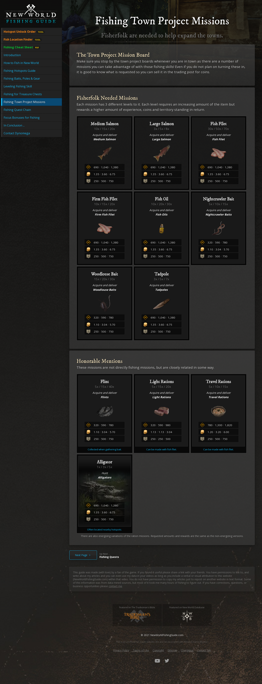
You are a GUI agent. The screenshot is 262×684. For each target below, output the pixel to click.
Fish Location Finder (23, 39)
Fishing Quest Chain (17, 110)
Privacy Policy (121, 650)
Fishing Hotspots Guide (19, 71)
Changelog (187, 650)
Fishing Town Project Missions (24, 102)
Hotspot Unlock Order (24, 32)
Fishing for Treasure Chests (23, 94)
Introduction (12, 55)
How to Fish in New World (21, 63)
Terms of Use (141, 650)
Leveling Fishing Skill (18, 86)
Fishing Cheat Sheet (22, 47)
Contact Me (204, 650)
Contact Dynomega (17, 133)
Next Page (83, 555)
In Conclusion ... (14, 125)
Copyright (158, 650)
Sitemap (172, 650)
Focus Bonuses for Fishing (22, 118)
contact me (115, 586)
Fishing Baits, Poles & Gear (22, 79)
